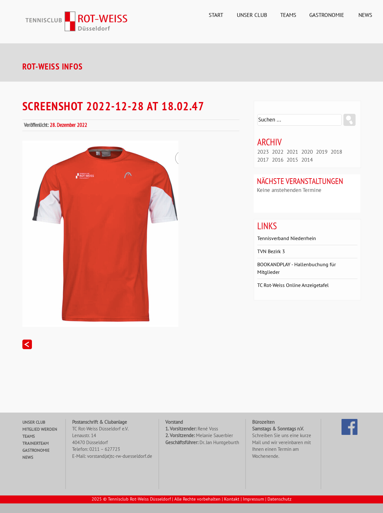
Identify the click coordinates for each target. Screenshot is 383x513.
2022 (277, 152)
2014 (307, 160)
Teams (288, 15)
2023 (263, 152)
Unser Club (252, 15)
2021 (292, 152)
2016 (277, 160)
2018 (336, 152)
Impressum (253, 499)
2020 (307, 152)
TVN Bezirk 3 (271, 251)
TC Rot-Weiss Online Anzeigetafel (293, 285)
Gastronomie (326, 15)
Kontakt (231, 499)
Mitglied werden (39, 429)
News (365, 15)
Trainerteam (35, 443)
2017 (263, 160)
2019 (321, 152)
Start (216, 15)
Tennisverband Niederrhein (286, 238)
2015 (292, 160)
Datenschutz (279, 499)
